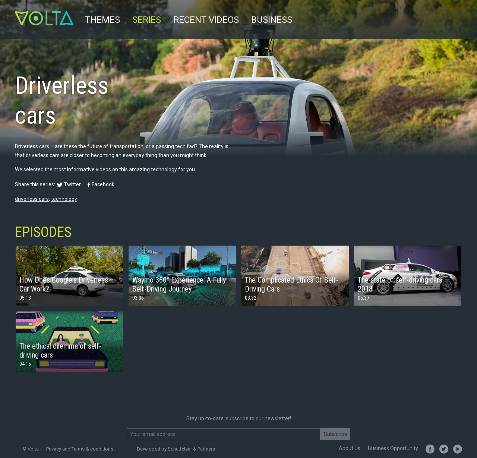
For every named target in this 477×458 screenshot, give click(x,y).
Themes (102, 20)
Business (271, 20)
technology (64, 199)
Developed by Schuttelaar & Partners (176, 449)
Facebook (103, 184)
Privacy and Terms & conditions (79, 449)
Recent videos (206, 20)
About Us (349, 448)
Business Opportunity (393, 448)
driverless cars (32, 199)
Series (146, 20)
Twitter (72, 184)
